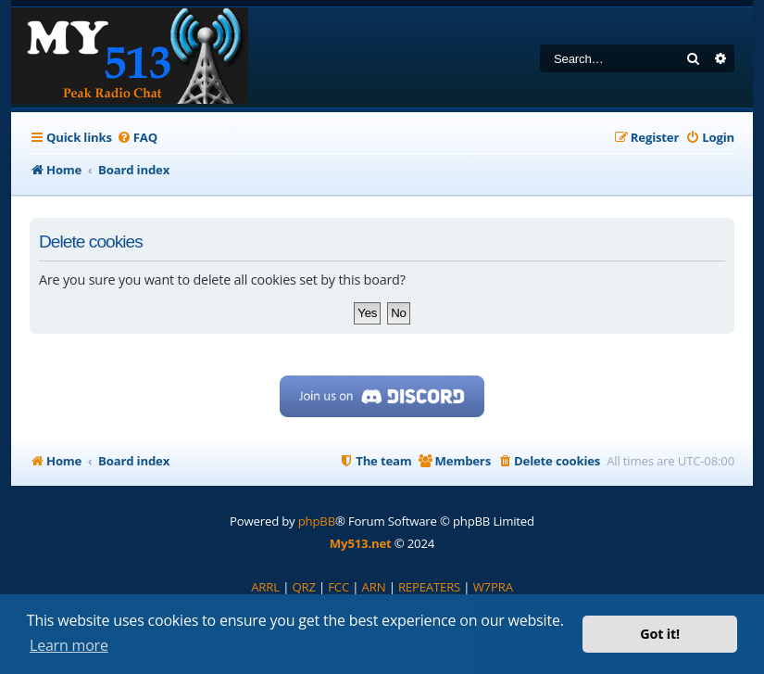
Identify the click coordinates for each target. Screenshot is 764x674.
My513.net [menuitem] (361, 543)
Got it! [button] (660, 633)
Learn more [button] (69, 645)
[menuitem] (137, 137)
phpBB (316, 521)
